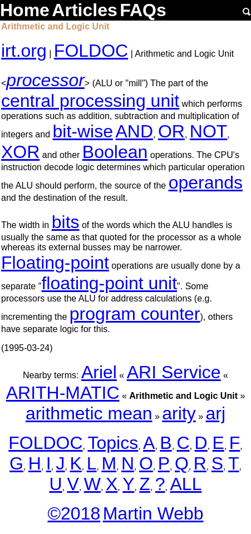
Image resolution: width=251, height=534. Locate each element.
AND (134, 131)
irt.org (24, 51)
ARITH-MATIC (63, 393)
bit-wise (83, 131)
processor (45, 80)
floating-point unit (109, 283)
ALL (185, 484)
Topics (112, 443)
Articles (84, 10)
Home (25, 10)
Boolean (114, 152)
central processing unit (90, 101)
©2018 (73, 513)
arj (216, 413)
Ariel (99, 372)
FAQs (143, 10)
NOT (209, 131)
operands (206, 182)
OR (171, 131)
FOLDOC (91, 51)
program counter (135, 314)
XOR (20, 152)
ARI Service (174, 372)
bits (66, 222)
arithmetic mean (89, 413)
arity (178, 413)
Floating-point (55, 263)
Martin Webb (153, 513)
